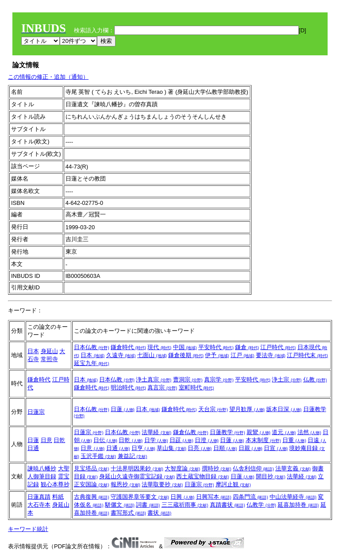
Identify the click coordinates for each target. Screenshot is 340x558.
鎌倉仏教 (191, 432)
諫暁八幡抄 (41, 468)
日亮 (200, 448)
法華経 (156, 432)
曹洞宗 (188, 379)
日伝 (105, 440)
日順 (225, 448)
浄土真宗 (153, 379)
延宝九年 (91, 363)
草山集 (171, 448)
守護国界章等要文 (140, 496)
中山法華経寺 (293, 496)
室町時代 (196, 387)
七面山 (152, 355)
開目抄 (271, 476)
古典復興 (91, 496)
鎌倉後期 (186, 355)
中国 (185, 347)
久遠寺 (121, 355)
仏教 (315, 379)
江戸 (243, 355)
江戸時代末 (307, 355)
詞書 (148, 504)
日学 (156, 440)
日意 (46, 440)
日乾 (59, 440)
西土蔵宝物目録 (202, 476)
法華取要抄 (162, 484)
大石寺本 (38, 504)
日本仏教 (91, 347)
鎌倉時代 (128, 347)
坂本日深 (283, 409)
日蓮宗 (36, 411)
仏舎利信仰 (253, 468)
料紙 (58, 496)
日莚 (181, 440)
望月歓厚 (247, 409)
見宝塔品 (91, 468)
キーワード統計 (28, 529)
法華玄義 (293, 468)
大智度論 (182, 468)
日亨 (143, 448)
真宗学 (219, 379)
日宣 (276, 448)
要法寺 (271, 355)
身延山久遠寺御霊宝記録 (137, 476)
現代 (159, 347)
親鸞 (258, 432)
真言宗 (162, 387)
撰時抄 (217, 468)
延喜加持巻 (298, 504)
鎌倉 (247, 347)
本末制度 (263, 440)
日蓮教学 (227, 432)
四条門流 (250, 496)
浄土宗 (286, 379)
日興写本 (214, 496)
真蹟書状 (227, 504)
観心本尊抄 (55, 484)
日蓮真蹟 (38, 496)
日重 (294, 440)
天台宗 (213, 409)
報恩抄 (125, 484)
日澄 (207, 440)
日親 (251, 448)
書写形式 (128, 512)
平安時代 (216, 347)
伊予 (217, 355)
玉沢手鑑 (98, 456)
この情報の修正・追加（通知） (48, 76)
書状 (159, 512)
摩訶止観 (233, 484)
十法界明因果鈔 (137, 468)
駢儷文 (120, 504)
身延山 (49, 351)
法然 (309, 432)
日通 (33, 448)
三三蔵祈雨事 (185, 504)
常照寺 (49, 359)
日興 (182, 496)
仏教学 (261, 504)
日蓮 (123, 409)
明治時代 (128, 387)
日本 (33, 351)
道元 (284, 432)
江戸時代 (278, 347)
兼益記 (132, 456)
